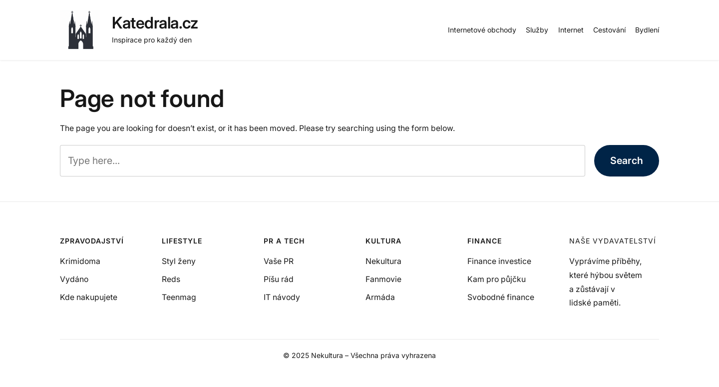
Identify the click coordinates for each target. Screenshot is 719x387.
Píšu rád (279, 279)
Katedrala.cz (155, 22)
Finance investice (499, 261)
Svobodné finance (500, 297)
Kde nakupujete (88, 297)
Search (626, 160)
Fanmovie (383, 279)
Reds (171, 279)
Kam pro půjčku (496, 279)
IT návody (282, 297)
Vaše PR (279, 261)
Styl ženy (179, 261)
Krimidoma (80, 261)
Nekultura (383, 261)
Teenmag (179, 297)
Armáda (380, 297)
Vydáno (74, 279)
